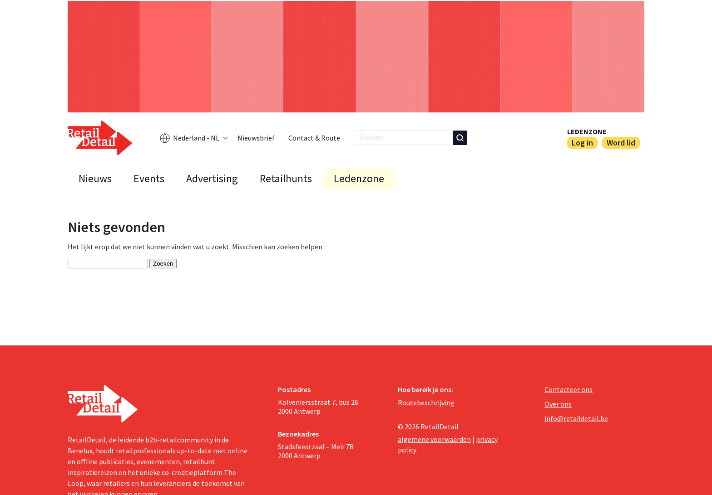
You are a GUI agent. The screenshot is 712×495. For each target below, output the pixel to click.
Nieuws (95, 178)
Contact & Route (314, 137)
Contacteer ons (568, 389)
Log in (582, 142)
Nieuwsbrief (256, 137)
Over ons (558, 403)
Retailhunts (286, 178)
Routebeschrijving (426, 402)
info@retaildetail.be (576, 418)
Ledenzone (587, 131)
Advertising (212, 178)
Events (149, 178)
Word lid (621, 142)
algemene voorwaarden (434, 439)
